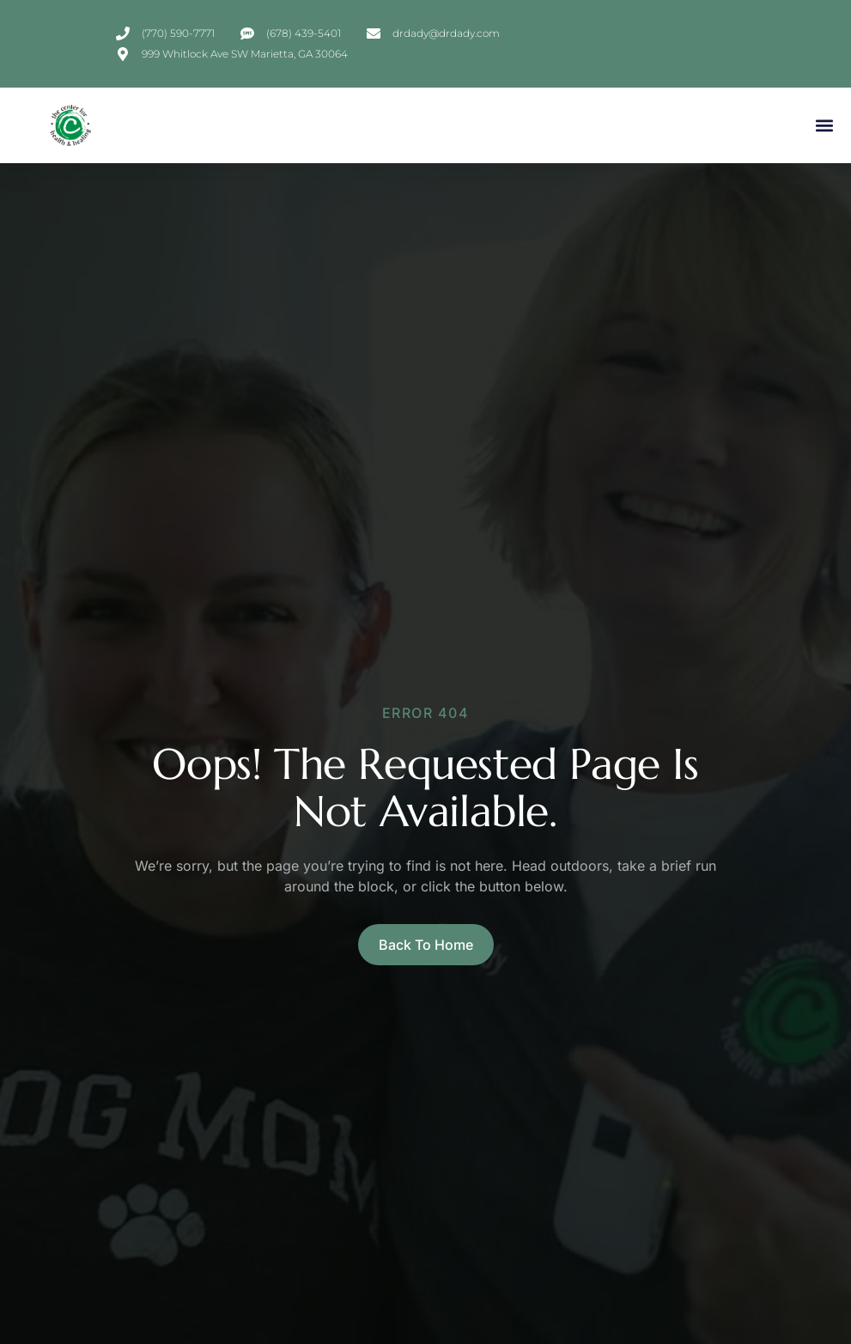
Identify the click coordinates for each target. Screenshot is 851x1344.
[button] (824, 126)
